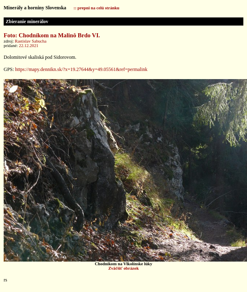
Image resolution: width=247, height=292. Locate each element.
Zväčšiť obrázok (123, 268)
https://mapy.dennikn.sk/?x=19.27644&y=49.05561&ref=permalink (81, 69)
